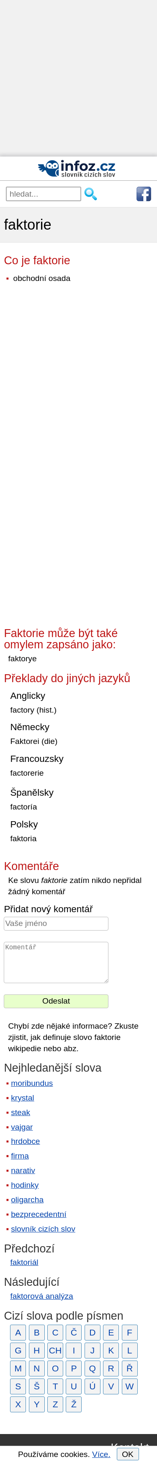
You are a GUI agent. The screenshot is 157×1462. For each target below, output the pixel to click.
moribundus (32, 1083)
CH (55, 1350)
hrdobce (25, 1141)
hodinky (25, 1185)
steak (20, 1112)
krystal (22, 1097)
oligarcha (27, 1199)
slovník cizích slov (43, 1228)
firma (20, 1155)
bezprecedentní (38, 1214)
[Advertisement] (78, 78)
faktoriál (24, 1262)
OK (128, 1454)
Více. (101, 1454)
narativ (23, 1170)
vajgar (22, 1127)
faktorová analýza (41, 1296)
